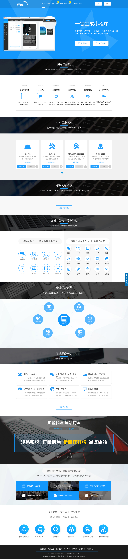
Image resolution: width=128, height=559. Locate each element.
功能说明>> (27, 162)
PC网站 (48, 3)
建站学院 (82, 549)
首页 (43, 3)
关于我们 (75, 3)
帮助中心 (90, 549)
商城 (57, 3)
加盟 (69, 3)
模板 (61, 3)
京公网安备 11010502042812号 (57, 554)
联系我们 (59, 549)
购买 (65, 3)
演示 (30, 166)
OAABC (74, 549)
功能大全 (51, 549)
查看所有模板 (64, 208)
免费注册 (21, 166)
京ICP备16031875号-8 (73, 554)
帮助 (80, 3)
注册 (107, 4)
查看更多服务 (64, 407)
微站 (53, 3)
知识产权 (67, 549)
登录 (98, 4)
